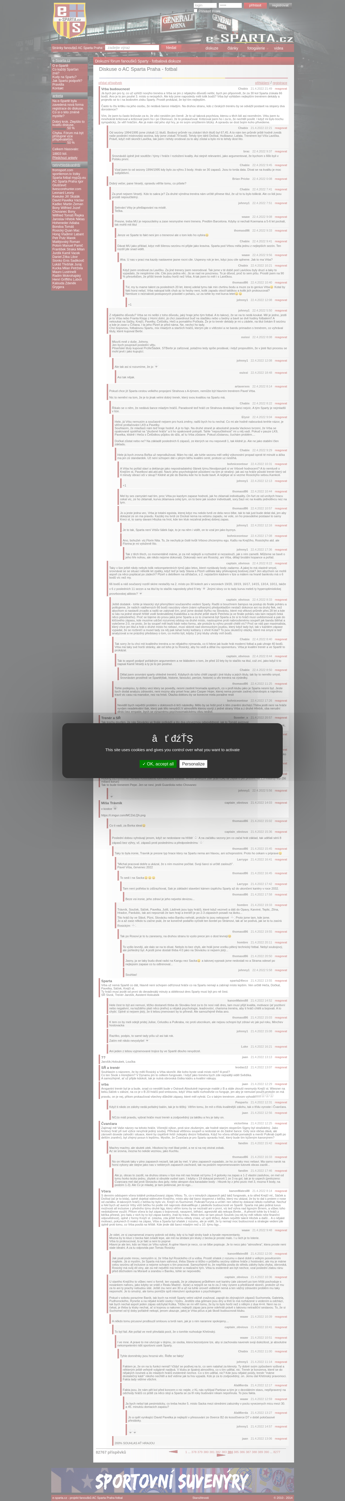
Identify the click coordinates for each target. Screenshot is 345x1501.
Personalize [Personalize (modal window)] (193, 763)
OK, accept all (158, 763)
